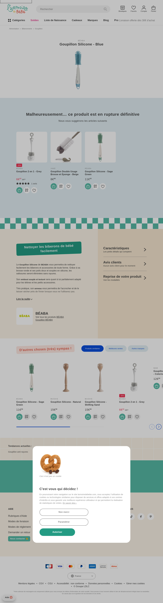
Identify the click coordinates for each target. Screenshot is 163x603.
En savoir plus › (70, 512)
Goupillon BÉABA (44, 320)
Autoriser (54, 532)
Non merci (54, 521)
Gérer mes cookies (135, 585)
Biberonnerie (27, 29)
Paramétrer (87, 521)
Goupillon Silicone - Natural (66, 403)
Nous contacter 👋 (19, 540)
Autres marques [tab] (138, 349)
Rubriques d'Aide (17, 517)
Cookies (118, 585)
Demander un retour (19, 533)
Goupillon (39, 29)
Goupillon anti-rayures (18, 453)
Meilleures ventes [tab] (116, 349)
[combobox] (82, 577)
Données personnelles (99, 585)
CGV (41, 585)
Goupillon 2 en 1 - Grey (29, 171)
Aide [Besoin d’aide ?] (8, 597)
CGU (50, 585)
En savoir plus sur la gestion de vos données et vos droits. (81, 595)
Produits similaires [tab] (92, 349)
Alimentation (14, 29)
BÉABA (81, 40)
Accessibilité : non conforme (70, 585)
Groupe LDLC (82, 588)
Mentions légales (26, 585)
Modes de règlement (19, 528)
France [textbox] (78, 577)
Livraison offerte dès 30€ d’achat (137, 20)
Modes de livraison (18, 523)
